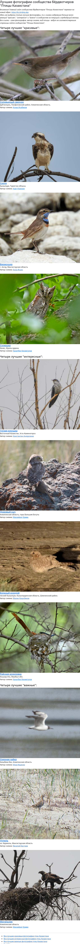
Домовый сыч (8, 511)
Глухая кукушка (8, 430)
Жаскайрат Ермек (20, 517)
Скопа (3, 183)
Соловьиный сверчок (12, 102)
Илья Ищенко (19, 765)
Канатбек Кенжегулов (22, 351)
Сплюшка (5, 345)
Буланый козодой (9, 592)
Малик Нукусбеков (21, 598)
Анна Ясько (18, 269)
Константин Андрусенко (23, 436)
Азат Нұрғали (19, 188)
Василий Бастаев (20, 846)
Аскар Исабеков (20, 107)
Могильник (6, 921)
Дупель (4, 840)
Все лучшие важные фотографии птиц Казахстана (25, 941)
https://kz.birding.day (20, 12)
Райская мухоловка (11, 674)
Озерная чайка (8, 759)
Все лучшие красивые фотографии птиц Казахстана (26, 936)
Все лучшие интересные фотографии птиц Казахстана (27, 939)
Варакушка (6, 264)
